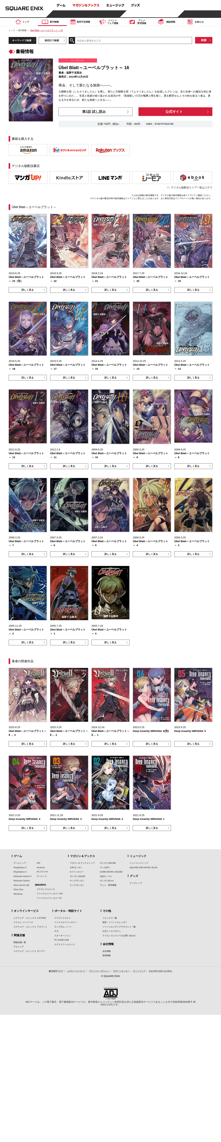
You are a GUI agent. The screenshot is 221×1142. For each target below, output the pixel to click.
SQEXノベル (106, 876)
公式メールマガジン (111, 931)
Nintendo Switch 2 (22, 876)
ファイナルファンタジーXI (49, 898)
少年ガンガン (76, 867)
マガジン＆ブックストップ (82, 863)
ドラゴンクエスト (62, 918)
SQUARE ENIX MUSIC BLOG (143, 867)
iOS (38, 863)
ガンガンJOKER (77, 876)
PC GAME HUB (61, 940)
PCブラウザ (42, 872)
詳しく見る (28, 289)
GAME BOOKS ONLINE (111, 872)
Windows (18, 894)
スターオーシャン (62, 935)
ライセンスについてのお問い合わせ (119, 935)
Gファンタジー (77, 872)
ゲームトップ (19, 863)
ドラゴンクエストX (46, 889)
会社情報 (106, 951)
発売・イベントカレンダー (114, 922)
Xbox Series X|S (21, 885)
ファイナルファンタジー (65, 922)
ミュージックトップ (138, 863)
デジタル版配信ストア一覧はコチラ (191, 187)
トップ (12, 30)
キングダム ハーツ (62, 927)
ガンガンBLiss (107, 880)
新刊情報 (22, 30)
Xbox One (18, 889)
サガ (56, 931)
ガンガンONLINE (108, 863)
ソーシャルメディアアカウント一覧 (119, 927)
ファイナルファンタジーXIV (50, 893)
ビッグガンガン (77, 885)
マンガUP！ (105, 867)
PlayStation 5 (19, 867)
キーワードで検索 (21, 40)
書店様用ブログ (56, 971)
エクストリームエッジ (64, 944)
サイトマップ (139, 971)
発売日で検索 (52, 40)
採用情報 (106, 955)
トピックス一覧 (109, 918)
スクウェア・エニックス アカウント (30, 927)
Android (41, 867)
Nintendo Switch (21, 880)
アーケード (42, 876)
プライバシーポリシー (99, 971)
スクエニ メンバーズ (23, 922)
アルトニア (18, 947)
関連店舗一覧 (19, 942)
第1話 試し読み (94, 112)
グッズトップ (135, 883)
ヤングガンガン (77, 880)
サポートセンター (121, 971)
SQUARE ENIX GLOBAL (160, 971)
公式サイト (174, 112)
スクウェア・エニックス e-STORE (29, 918)
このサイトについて (76, 971)
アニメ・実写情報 (108, 885)
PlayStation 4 (19, 872)
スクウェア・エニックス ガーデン (29, 951)
